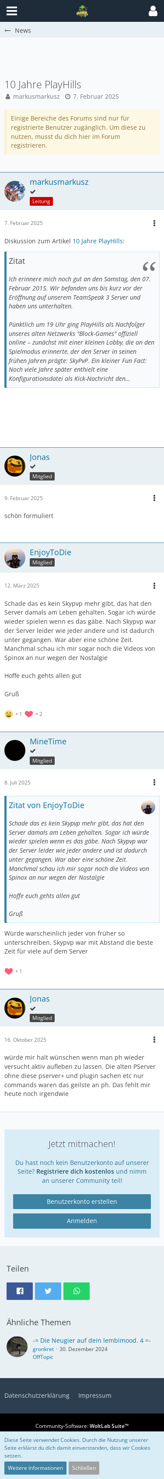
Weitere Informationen (35, 1468)
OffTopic (43, 1357)
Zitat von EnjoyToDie (46, 805)
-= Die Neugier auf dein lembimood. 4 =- (92, 1340)
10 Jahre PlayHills (98, 241)
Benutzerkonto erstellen (82, 1201)
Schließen (84, 1468)
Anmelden (82, 1220)
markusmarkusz (36, 96)
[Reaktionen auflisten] (24, 713)
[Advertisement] (84, 57)
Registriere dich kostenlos (75, 1171)
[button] (153, 11)
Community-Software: (82, 1426)
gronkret (43, 1349)
